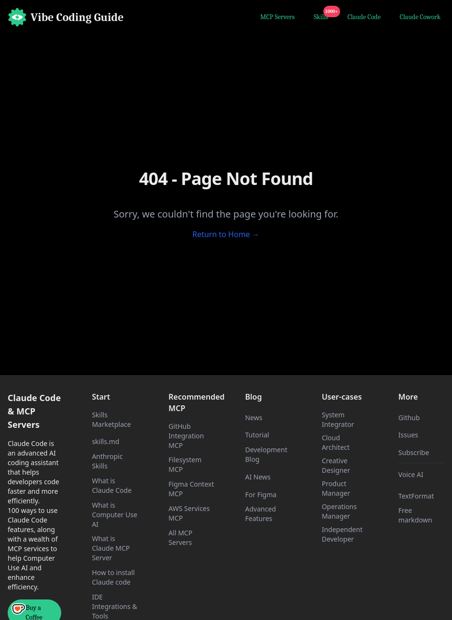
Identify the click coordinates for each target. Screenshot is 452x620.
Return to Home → (226, 234)
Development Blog (266, 454)
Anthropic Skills (107, 461)
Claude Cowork (420, 17)
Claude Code (364, 17)
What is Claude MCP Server (111, 548)
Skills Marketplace (111, 419)
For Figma (260, 494)
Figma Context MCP (191, 488)
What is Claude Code (112, 485)
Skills (323, 16)
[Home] (66, 17)
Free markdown (415, 515)
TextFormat (416, 495)
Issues (408, 434)
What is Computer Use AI (114, 514)
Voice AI (410, 474)
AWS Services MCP (188, 513)
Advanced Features (260, 513)
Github (409, 417)
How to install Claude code (113, 577)
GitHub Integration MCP (186, 436)
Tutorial (257, 434)
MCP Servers (277, 17)
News (253, 417)
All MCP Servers (180, 537)
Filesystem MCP (184, 464)
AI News (257, 476)
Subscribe (413, 452)
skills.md (105, 441)
